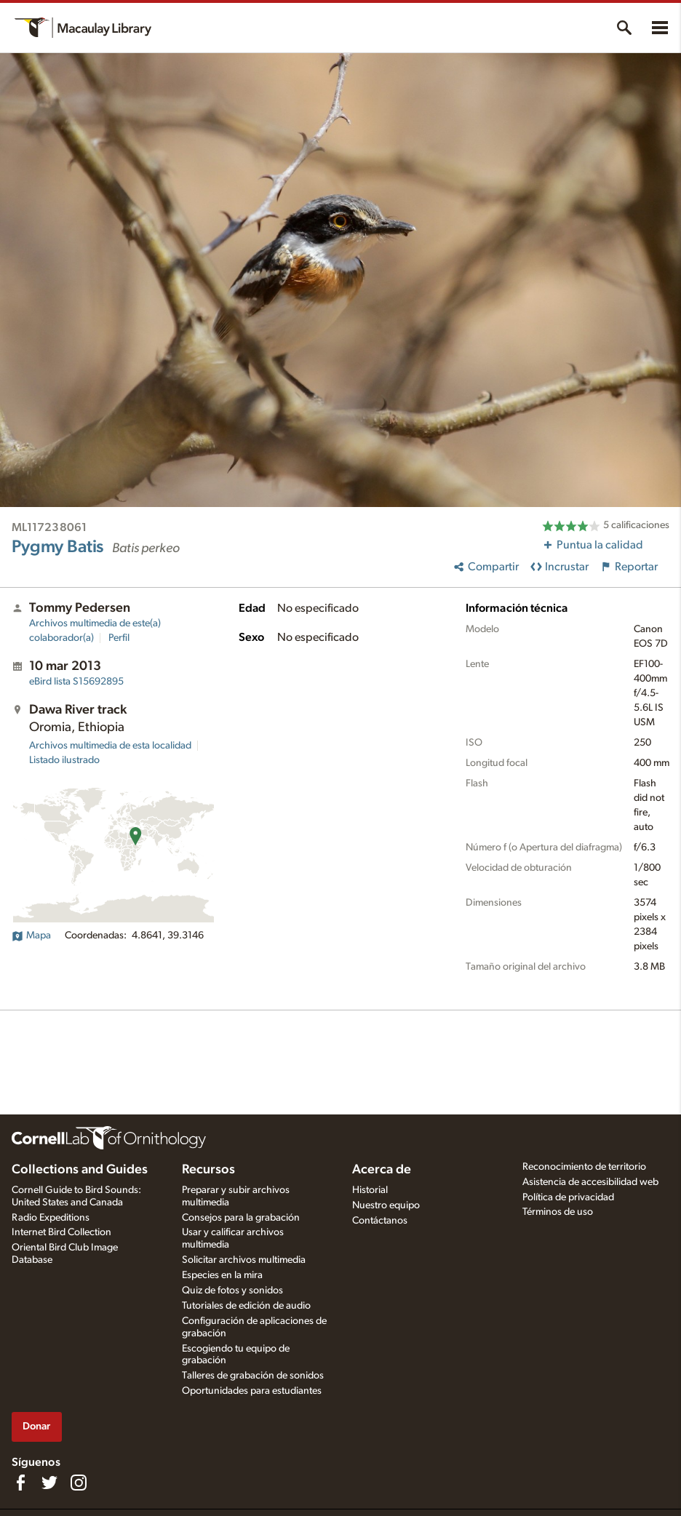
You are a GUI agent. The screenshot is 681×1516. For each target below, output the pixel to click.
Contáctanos (379, 1221)
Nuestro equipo (386, 1205)
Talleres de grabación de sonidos (253, 1376)
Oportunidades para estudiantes (252, 1391)
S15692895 (76, 682)
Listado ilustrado (64, 760)
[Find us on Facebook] (20, 1482)
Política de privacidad (568, 1197)
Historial (370, 1190)
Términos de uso (557, 1212)
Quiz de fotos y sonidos (232, 1290)
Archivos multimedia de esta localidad (110, 746)
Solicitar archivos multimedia (244, 1260)
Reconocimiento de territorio (584, 1167)
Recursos (208, 1169)
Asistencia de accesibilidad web (590, 1182)
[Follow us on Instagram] (78, 1482)
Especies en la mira (222, 1275)
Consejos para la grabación (241, 1218)
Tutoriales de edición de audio (246, 1306)
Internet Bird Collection (61, 1232)
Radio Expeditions (50, 1218)
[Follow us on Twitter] (49, 1482)
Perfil (119, 638)
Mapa (31, 935)
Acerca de (381, 1169)
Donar (36, 1426)
